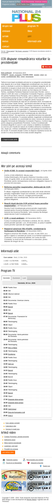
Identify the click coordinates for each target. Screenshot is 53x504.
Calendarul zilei (11, 426)
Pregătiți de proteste (11, 449)
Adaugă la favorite (37, 463)
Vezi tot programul (38, 4)
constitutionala (11, 76)
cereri (23, 76)
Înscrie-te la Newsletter (14, 463)
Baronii (10, 307)
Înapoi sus (46, 466)
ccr (46, 75)
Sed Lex (11, 364)
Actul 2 (10, 416)
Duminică (16, 278)
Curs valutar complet (13, 423)
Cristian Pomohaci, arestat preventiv (16, 437)
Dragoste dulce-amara (15, 399)
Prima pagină (10, 51)
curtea (3, 76)
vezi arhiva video (8, 452)
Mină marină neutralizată (12, 443)
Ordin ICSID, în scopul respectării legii (21, 170)
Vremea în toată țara (12, 429)
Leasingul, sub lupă (10, 446)
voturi (42, 75)
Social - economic (15, 75)
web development (18, 500)
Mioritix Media (31, 500)
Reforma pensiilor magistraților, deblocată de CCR (27, 187)
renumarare (30, 76)
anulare (36, 75)
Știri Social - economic (21, 51)
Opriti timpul (12, 409)
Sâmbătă (6, 278)
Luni (24, 278)
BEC (18, 76)
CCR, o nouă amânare (14, 218)
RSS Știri (48, 67)
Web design (6, 500)
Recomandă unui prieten (35, 460)
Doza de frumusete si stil (16, 412)
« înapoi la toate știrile (9, 139)
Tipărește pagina (12, 460)
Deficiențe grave (9, 440)
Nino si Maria (12, 348)
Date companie (47, 6)
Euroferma (11, 354)
